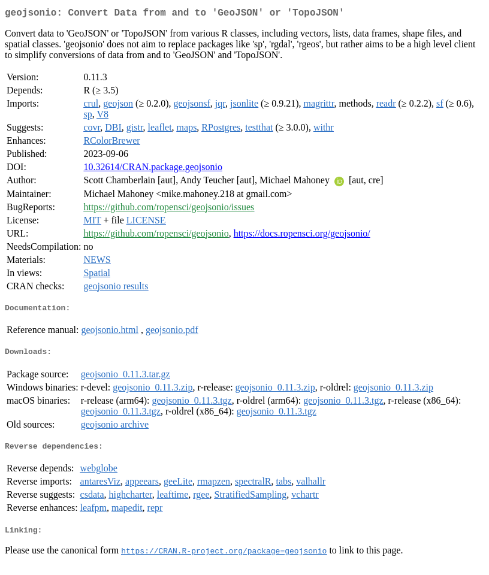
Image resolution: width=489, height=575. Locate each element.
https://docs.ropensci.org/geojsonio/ (302, 236)
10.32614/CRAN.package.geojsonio (152, 169)
